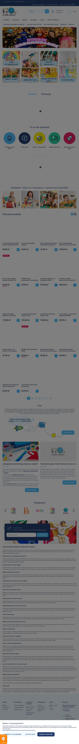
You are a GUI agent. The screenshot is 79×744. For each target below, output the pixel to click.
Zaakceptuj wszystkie (46, 734)
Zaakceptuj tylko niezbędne (12, 734)
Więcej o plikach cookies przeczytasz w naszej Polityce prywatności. (19, 730)
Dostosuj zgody (30, 734)
